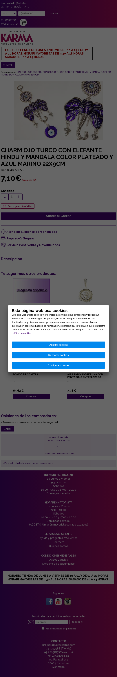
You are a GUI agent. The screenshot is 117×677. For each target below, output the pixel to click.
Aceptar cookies (58, 344)
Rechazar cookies (58, 355)
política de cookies (21, 333)
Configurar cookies (58, 365)
